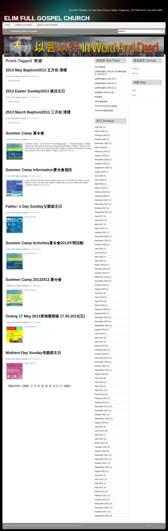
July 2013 (99, 378)
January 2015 (100, 313)
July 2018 (99, 176)
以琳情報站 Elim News (23, 25)
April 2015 (99, 301)
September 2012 (102, 419)
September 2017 (102, 212)
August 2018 (100, 172)
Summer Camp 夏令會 (25, 133)
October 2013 (100, 366)
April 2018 (99, 184)
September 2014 (102, 325)
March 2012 (100, 443)
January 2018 (100, 196)
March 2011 (100, 491)
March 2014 (100, 346)
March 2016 (100, 265)
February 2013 (101, 398)
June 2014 (99, 334)
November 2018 (101, 159)
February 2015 (101, 309)
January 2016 (100, 273)
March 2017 (100, 228)
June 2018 (99, 180)
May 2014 (99, 338)
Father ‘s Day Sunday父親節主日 (34, 206)
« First (25, 386)
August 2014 (100, 329)
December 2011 (101, 455)
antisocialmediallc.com (73, 525)
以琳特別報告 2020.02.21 (105, 83)
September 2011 (102, 467)
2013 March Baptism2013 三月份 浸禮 (38, 112)
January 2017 (100, 232)
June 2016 (99, 253)
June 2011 (99, 479)
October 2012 (100, 414)
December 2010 (101, 504)
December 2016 (101, 236)
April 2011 (99, 487)
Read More (14, 80)
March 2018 (100, 188)
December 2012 (101, 406)
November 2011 (101, 459)
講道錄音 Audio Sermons (47, 25)
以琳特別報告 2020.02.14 (105, 88)
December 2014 (101, 317)
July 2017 (99, 216)
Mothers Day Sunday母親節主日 (33, 353)
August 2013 (100, 374)
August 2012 (100, 423)
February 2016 (101, 269)
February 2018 (101, 192)
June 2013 (99, 382)
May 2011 (99, 483)
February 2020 (101, 135)
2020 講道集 (100, 67)
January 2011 (100, 499)
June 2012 (99, 431)
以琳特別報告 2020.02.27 (105, 79)
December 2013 (101, 358)
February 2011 (101, 495)
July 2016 (99, 249)
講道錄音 (136, 68)
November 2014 (101, 321)
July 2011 (99, 475)
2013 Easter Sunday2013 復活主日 (35, 91)
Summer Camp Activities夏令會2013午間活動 (45, 243)
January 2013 (100, 402)
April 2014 (99, 342)
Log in (149, 525)
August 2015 (100, 289)
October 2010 (100, 512)
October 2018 (100, 164)
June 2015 (99, 297)
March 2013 (100, 394)
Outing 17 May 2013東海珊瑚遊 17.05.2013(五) (45, 316)
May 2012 (99, 435)
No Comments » (33, 76)
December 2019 (101, 143)
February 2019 (101, 151)
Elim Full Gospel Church (47, 18)
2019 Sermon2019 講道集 (106, 106)
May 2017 (99, 224)
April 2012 (99, 439)
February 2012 (101, 447)
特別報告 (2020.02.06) (104, 92)
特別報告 (98, 97)
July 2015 (99, 293)
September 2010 (102, 516)
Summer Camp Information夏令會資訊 (39, 170)
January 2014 (100, 354)
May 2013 (99, 386)
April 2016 (99, 261)
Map (134, 95)
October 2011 (100, 463)
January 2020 (100, 139)
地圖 (134, 90)
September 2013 (102, 370)
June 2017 (99, 220)
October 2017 (100, 208)
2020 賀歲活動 (101, 101)
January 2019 (100, 155)
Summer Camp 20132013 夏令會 (34, 279)
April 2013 (99, 390)
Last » (67, 386)
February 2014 (101, 350)
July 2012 (99, 427)
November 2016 (101, 240)
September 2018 (102, 168)
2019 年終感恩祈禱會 (104, 110)
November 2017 (101, 204)
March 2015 (100, 305)
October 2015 (100, 285)
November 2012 (101, 410)
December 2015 (101, 277)
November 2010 (101, 508)
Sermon (135, 73)
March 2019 (100, 147)
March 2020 (100, 131)
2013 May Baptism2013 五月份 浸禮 (36, 70)
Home (7, 25)
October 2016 (100, 244)
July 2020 (99, 127)
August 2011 (100, 471)
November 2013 (101, 362)
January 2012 (100, 451)
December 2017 (101, 200)
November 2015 (101, 281)
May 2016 (99, 257)
